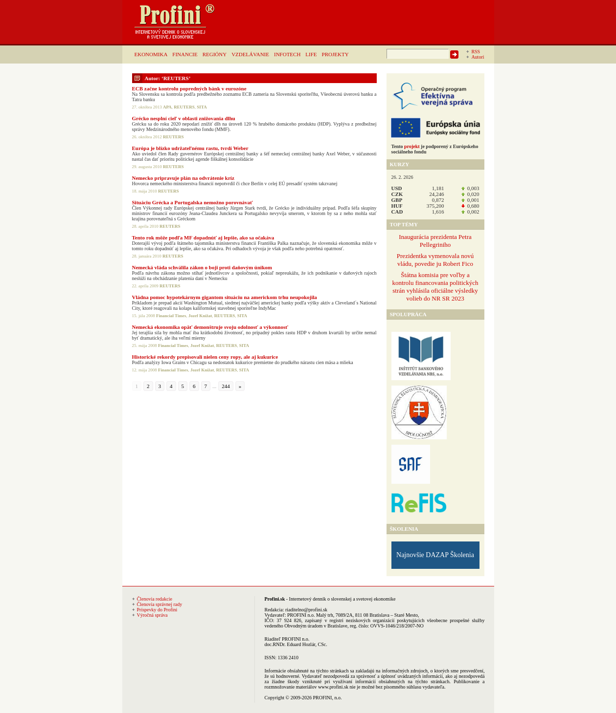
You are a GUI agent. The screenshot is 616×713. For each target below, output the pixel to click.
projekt (411, 146)
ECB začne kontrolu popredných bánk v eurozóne (189, 88)
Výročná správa (152, 615)
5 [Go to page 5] (183, 386)
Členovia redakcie (154, 599)
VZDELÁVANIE (250, 54)
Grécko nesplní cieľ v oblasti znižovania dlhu (183, 118)
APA (167, 107)
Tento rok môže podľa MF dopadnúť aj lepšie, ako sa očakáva (203, 237)
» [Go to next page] (240, 386)
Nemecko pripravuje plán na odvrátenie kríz (183, 178)
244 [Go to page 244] (226, 386)
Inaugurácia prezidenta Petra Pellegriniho (435, 240)
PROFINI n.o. (301, 615)
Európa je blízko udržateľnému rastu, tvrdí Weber (190, 148)
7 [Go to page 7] (206, 386)
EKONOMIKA (151, 54)
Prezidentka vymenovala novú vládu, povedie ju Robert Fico (435, 259)
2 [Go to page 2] (148, 386)
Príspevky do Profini (157, 609)
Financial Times (171, 315)
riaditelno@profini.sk (306, 609)
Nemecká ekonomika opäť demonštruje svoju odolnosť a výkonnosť (210, 327)
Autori (477, 57)
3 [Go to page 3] (160, 386)
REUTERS (184, 107)
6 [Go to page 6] (194, 386)
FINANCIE (184, 54)
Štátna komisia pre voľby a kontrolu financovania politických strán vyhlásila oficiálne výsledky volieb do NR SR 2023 (435, 286)
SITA (201, 107)
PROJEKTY (335, 54)
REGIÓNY (215, 54)
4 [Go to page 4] (171, 386)
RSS (475, 51)
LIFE (311, 54)
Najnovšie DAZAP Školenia (435, 555)
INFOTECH (287, 54)
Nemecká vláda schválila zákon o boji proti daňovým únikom (202, 267)
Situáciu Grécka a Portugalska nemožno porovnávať (192, 202)
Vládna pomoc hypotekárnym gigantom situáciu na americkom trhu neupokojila (224, 297)
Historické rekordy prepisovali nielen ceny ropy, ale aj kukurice (205, 357)
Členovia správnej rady (160, 604)
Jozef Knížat (200, 315)
